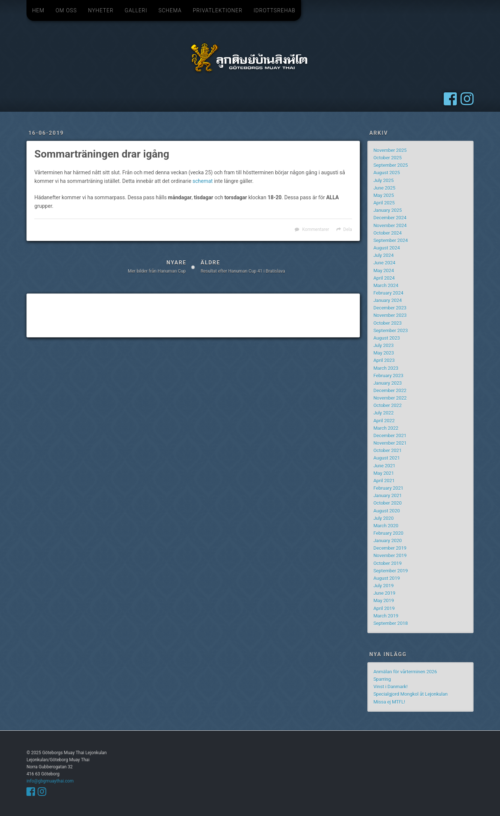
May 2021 (383, 473)
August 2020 (386, 511)
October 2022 (387, 405)
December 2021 (389, 435)
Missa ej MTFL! (389, 702)
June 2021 (384, 466)
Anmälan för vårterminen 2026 (405, 671)
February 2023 (388, 375)
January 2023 (387, 383)
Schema (169, 10)
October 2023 (387, 323)
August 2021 (386, 458)
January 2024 (387, 300)
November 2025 (389, 150)
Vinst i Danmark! (390, 686)
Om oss (66, 10)
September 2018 (390, 623)
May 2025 (383, 195)
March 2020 (385, 525)
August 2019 (386, 578)
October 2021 (387, 450)
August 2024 (386, 248)
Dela (347, 229)
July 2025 (383, 180)
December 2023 (389, 308)
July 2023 (383, 345)
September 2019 (390, 571)
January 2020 (387, 540)
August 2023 (386, 338)
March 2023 (385, 368)
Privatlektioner (217, 10)
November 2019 (389, 555)
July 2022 (383, 413)
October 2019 (387, 563)
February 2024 (388, 293)
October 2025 (387, 158)
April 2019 (384, 608)
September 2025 (390, 165)
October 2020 (387, 503)
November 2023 (389, 315)
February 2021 (388, 488)
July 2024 (383, 255)
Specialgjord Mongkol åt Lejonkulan (410, 694)
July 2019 (383, 585)
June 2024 (384, 263)
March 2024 (385, 285)
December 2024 (389, 217)
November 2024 (389, 225)
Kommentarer (315, 229)
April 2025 (384, 203)
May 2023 (383, 353)
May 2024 (383, 270)
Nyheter (100, 10)
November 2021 (389, 443)
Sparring (382, 679)
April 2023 (384, 360)
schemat (203, 181)
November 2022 (389, 398)
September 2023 (390, 330)
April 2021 (384, 480)
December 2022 (389, 390)
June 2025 (384, 188)
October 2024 (387, 233)
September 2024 (390, 240)
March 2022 (385, 428)
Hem (38, 10)
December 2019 (389, 548)
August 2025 (386, 172)
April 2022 (384, 420)
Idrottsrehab (274, 10)
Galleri (136, 10)
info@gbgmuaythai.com (49, 781)
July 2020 (383, 518)
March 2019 (385, 616)
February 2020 (388, 533)
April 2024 (384, 278)
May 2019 (383, 600)
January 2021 (387, 495)
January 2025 (387, 210)
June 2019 (384, 593)
